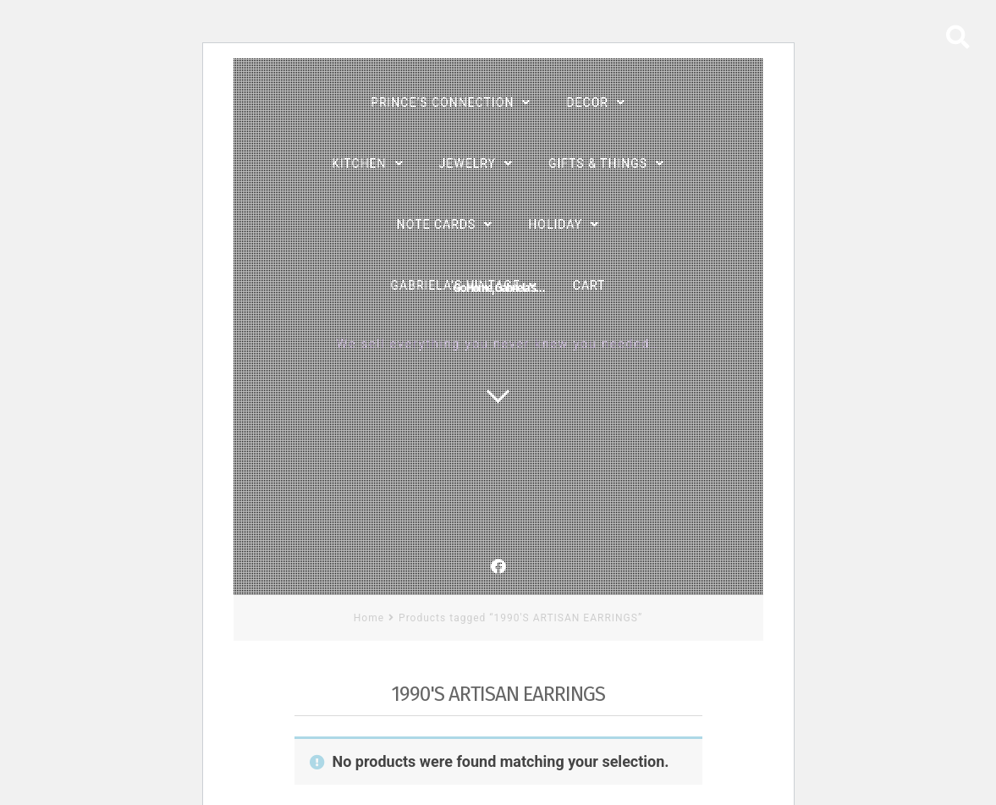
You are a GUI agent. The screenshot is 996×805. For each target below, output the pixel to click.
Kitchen (359, 163)
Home (369, 618)
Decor (587, 102)
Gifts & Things (597, 163)
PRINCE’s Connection (442, 102)
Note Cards (436, 224)
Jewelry (467, 163)
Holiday (555, 224)
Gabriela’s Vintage (455, 285)
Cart (589, 285)
